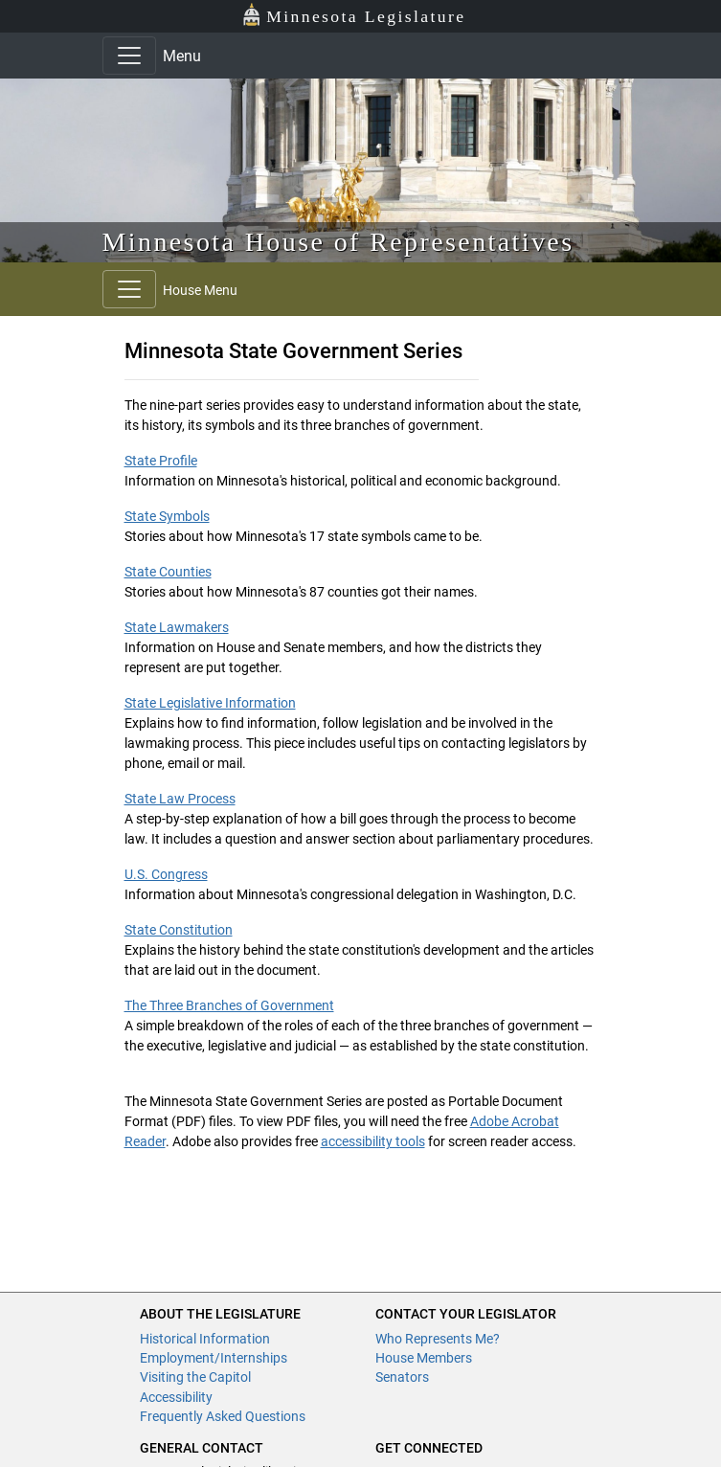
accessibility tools (373, 1141)
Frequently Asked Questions (222, 1416)
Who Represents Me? (437, 1338)
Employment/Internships (213, 1357)
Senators (402, 1377)
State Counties (168, 571)
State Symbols (167, 516)
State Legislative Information (210, 703)
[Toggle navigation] (129, 55)
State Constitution (178, 929)
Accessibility (176, 1397)
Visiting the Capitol (195, 1377)
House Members (423, 1357)
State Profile (160, 460)
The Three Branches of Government (229, 1005)
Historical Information (205, 1338)
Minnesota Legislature (353, 15)
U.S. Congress (166, 874)
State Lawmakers (176, 627)
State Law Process (180, 798)
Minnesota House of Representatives (338, 242)
